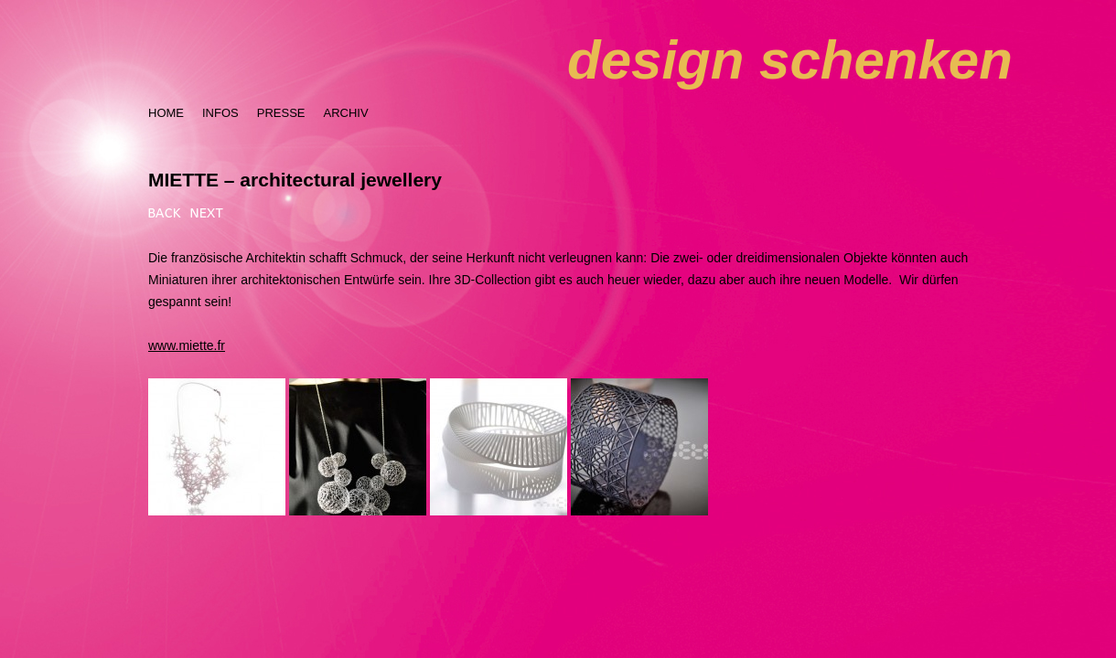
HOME (166, 113)
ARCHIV (345, 113)
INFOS (220, 113)
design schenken (790, 59)
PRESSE (281, 113)
